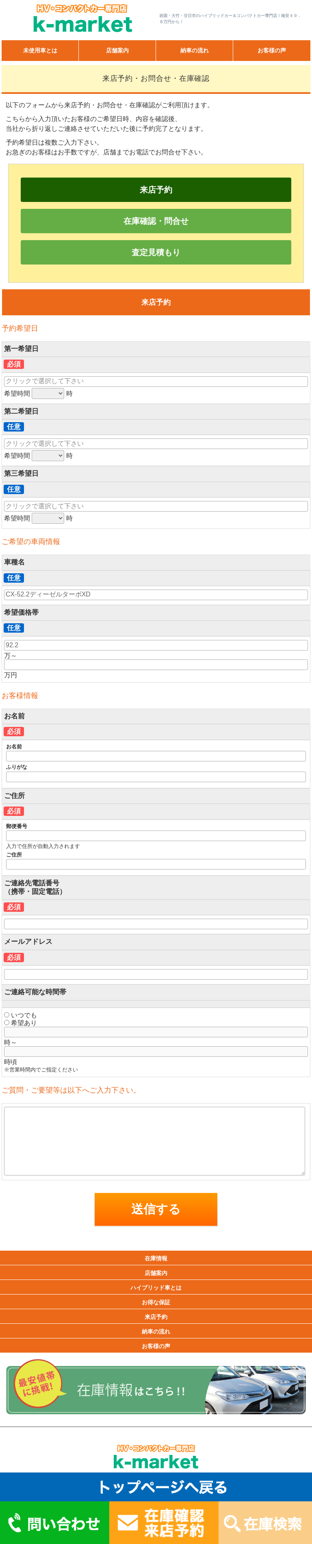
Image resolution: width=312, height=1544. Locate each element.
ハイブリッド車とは (156, 1287)
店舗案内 (117, 50)
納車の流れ (194, 50)
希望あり (20, 1022)
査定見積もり (156, 252)
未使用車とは (40, 50)
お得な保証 (156, 1302)
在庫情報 (156, 1258)
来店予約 (156, 189)
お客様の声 (272, 50)
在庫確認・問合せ (156, 221)
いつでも (20, 1015)
